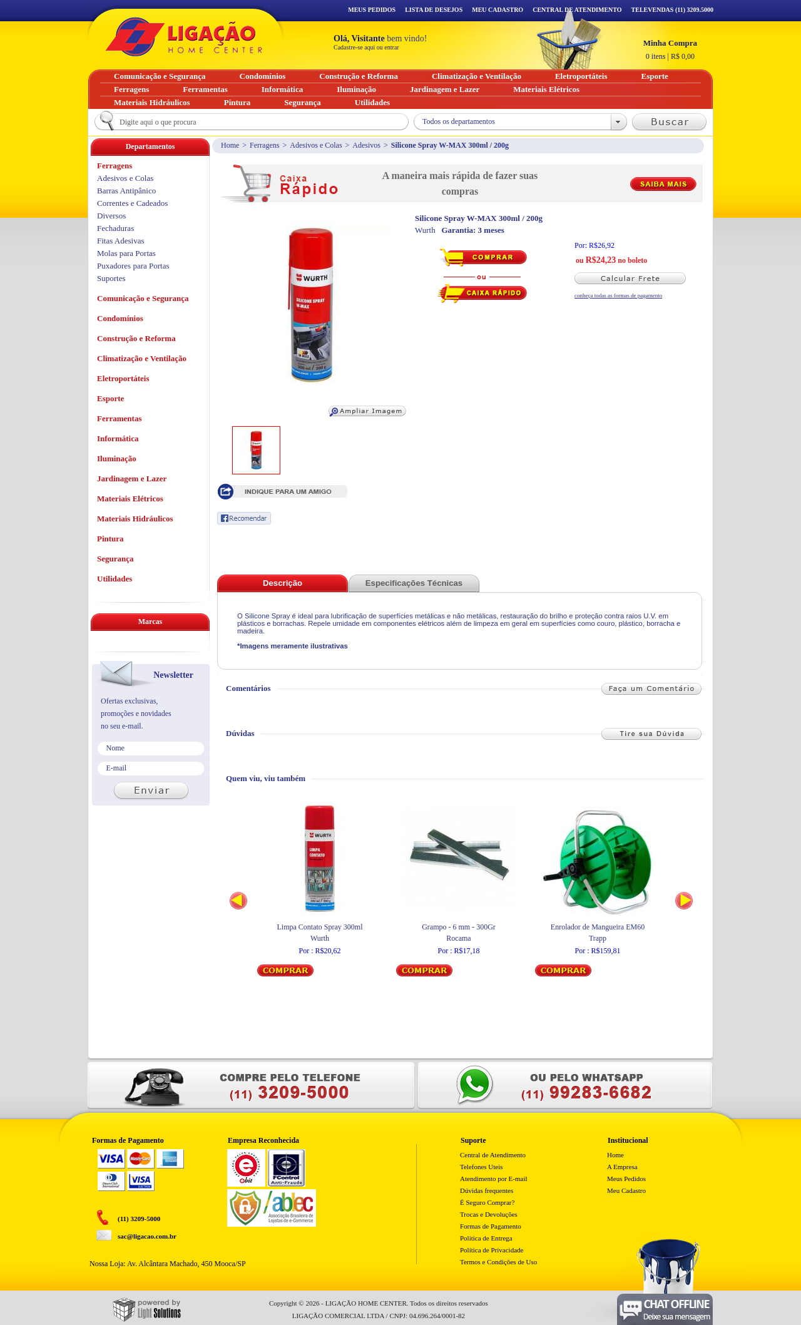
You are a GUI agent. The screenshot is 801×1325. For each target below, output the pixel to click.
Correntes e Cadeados (132, 203)
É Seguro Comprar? (487, 1202)
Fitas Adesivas (120, 240)
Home (230, 145)
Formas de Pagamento (490, 1226)
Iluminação (116, 458)
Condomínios (120, 318)
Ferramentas (119, 418)
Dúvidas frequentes (486, 1190)
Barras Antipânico (126, 190)
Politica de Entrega (486, 1238)
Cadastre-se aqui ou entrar (366, 47)
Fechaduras (115, 228)
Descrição (282, 583)
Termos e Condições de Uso (498, 1262)
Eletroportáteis (123, 378)
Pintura (110, 538)
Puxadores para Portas (133, 265)
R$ (670, 49)
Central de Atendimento (493, 1155)
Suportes (111, 278)
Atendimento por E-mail (494, 1178)
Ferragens (264, 145)
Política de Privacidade (491, 1250)
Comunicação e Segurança (143, 298)
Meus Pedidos (371, 9)
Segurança (115, 558)
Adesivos (366, 145)
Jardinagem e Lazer (131, 478)
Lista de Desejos (433, 9)
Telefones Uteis (481, 1166)
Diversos (111, 215)
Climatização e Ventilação (141, 358)
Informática (117, 438)
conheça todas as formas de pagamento (618, 295)
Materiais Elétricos (130, 498)
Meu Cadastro (497, 9)
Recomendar (244, 518)
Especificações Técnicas (413, 583)
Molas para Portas (126, 253)
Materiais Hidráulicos (135, 518)
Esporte (110, 398)
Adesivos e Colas (316, 145)
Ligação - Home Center (184, 37)
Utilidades (114, 578)
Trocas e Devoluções (489, 1214)
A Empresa (622, 1166)
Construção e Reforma (136, 338)
